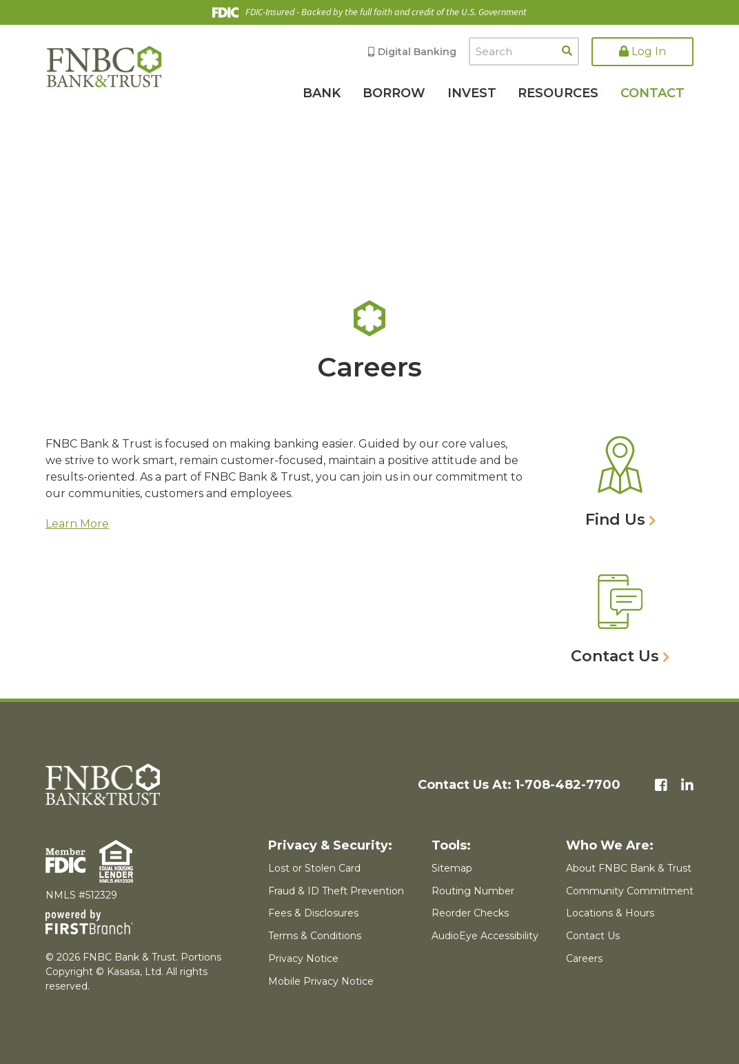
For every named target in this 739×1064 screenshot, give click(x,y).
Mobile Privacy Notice (321, 981)
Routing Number (473, 891)
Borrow (394, 93)
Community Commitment (630, 891)
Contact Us (615, 656)
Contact (652, 93)
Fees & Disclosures (313, 913)
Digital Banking (417, 52)
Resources (558, 93)
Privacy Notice (303, 958)
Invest (471, 93)
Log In (642, 51)
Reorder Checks (470, 913)
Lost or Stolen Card (314, 868)
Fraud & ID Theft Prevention (336, 891)
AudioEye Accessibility (485, 936)
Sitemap (452, 868)
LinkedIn (687, 785)
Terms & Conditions (314, 936)
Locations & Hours (610, 913)
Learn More (77, 523)
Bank (322, 93)
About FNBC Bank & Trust (628, 868)
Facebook (661, 785)
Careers (584, 958)
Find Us (615, 519)
